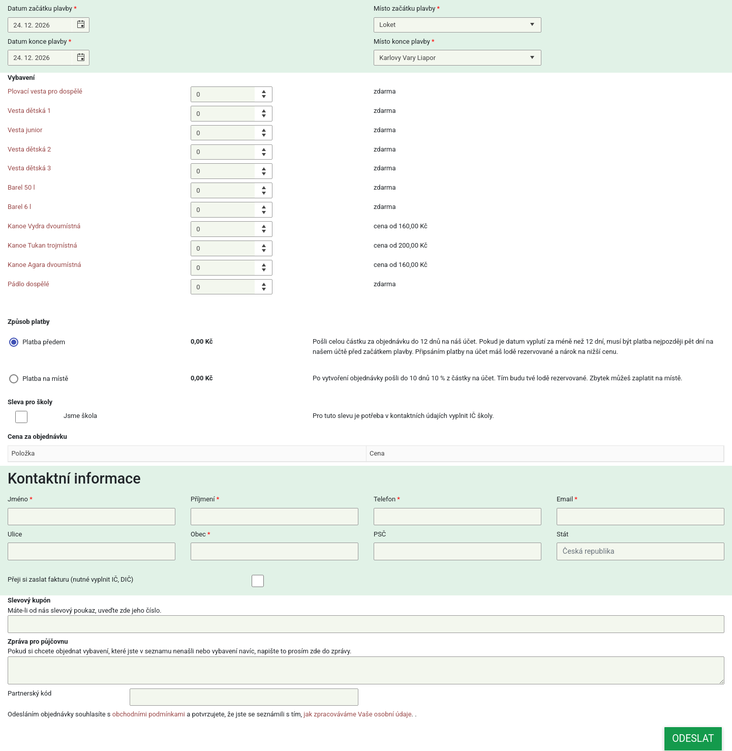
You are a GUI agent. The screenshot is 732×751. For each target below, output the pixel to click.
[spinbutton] (223, 94)
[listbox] (457, 25)
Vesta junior (25, 130)
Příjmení (203, 499)
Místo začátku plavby (404, 8)
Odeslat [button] (693, 738)
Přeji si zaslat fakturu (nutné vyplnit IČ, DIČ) (70, 579)
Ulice (15, 534)
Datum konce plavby (37, 41)
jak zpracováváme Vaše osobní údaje (357, 714)
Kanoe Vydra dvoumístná (44, 226)
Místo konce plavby (402, 41)
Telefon (384, 499)
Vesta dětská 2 (29, 149)
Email (565, 499)
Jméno (18, 499)
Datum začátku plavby (40, 8)
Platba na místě (45, 378)
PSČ (380, 534)
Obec (198, 534)
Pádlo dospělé (28, 284)
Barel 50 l (21, 187)
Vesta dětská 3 (29, 168)
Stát (562, 534)
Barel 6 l (19, 207)
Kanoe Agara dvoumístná (44, 264)
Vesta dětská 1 (29, 110)
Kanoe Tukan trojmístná (42, 245)
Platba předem (43, 342)
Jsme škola (80, 415)
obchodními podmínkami (148, 714)
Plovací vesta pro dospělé (45, 91)
